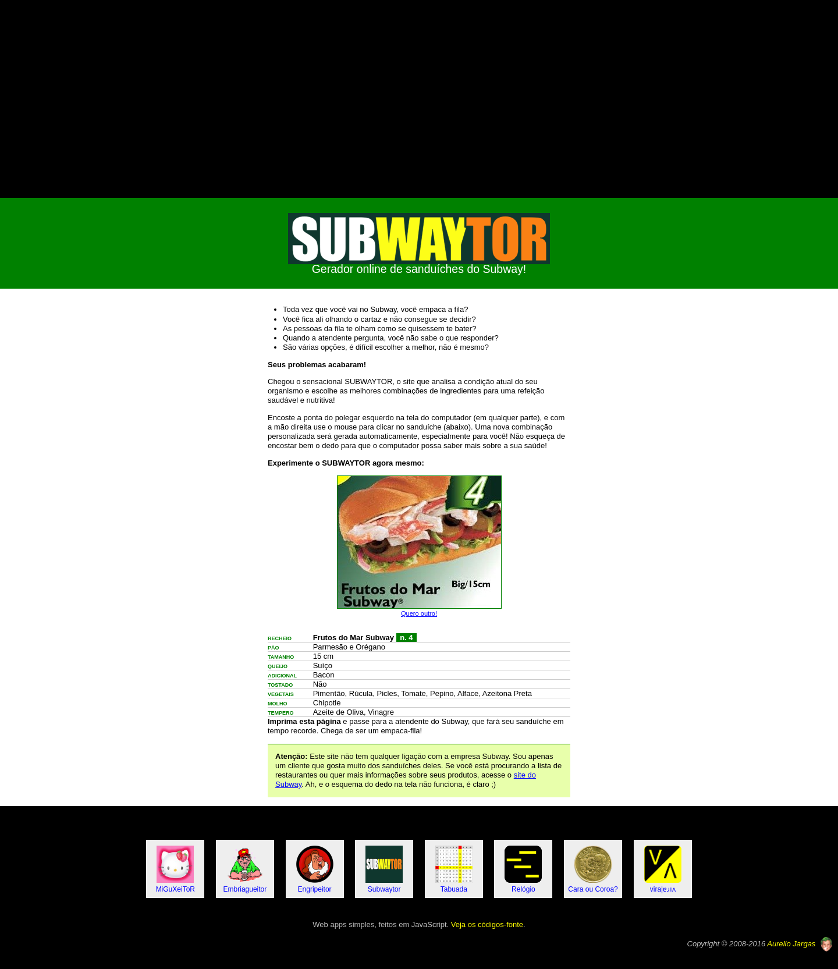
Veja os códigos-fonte (487, 924)
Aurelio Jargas (791, 943)
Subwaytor (384, 869)
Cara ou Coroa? (592, 869)
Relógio (523, 869)
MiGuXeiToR (175, 869)
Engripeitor (314, 869)
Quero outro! (419, 613)
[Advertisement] (419, 98)
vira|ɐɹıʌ (662, 869)
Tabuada (454, 869)
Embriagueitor (245, 869)
